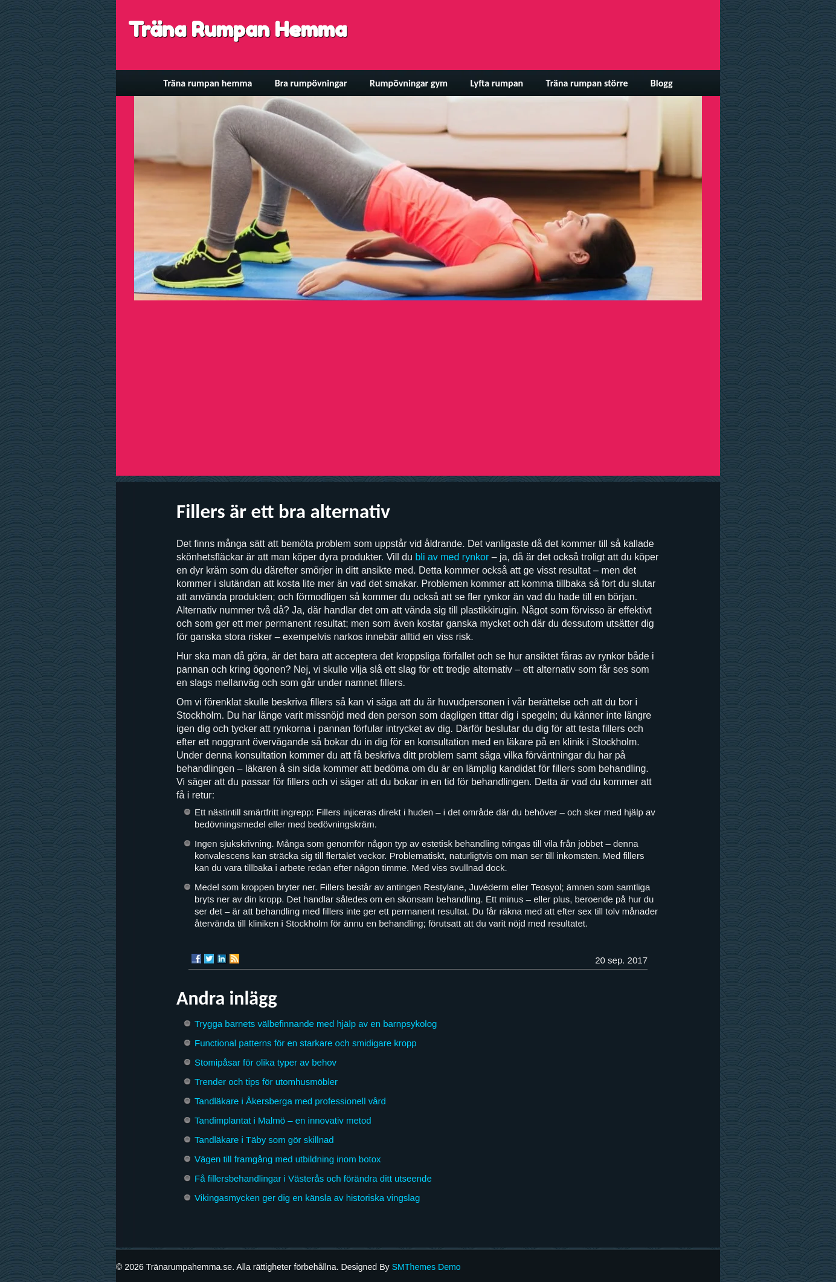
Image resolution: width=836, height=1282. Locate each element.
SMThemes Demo (426, 1267)
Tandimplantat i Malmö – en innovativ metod (283, 1120)
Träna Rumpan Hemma (237, 29)
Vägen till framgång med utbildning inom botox (288, 1159)
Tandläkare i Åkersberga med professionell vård (290, 1101)
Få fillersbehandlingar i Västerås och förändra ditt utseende (313, 1178)
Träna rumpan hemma (207, 83)
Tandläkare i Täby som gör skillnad (264, 1140)
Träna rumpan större (587, 83)
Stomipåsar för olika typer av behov (265, 1062)
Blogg (662, 83)
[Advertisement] (418, 391)
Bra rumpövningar (311, 83)
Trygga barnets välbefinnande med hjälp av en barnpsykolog (316, 1023)
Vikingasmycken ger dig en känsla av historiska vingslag (307, 1198)
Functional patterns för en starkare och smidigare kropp (306, 1043)
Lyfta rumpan (497, 83)
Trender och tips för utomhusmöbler (266, 1081)
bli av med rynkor (452, 557)
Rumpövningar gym (409, 83)
